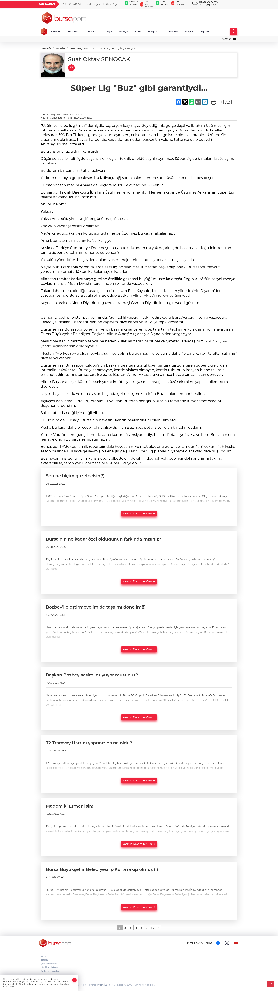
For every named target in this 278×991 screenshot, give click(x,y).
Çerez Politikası (49, 963)
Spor (138, 31)
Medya (123, 31)
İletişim (45, 959)
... (147, 927)
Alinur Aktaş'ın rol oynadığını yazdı (163, 295)
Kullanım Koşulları (50, 970)
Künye (44, 955)
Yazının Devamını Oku (139, 513)
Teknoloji (172, 31)
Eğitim (204, 31)
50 (152, 927)
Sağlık (189, 31)
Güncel (55, 31)
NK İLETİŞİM (106, 984)
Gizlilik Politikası (49, 966)
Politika (91, 31)
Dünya (107, 31)
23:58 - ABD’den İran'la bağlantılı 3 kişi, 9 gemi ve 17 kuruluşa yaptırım (93, 4)
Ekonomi (73, 31)
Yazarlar (226, 39)
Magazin (153, 31)
